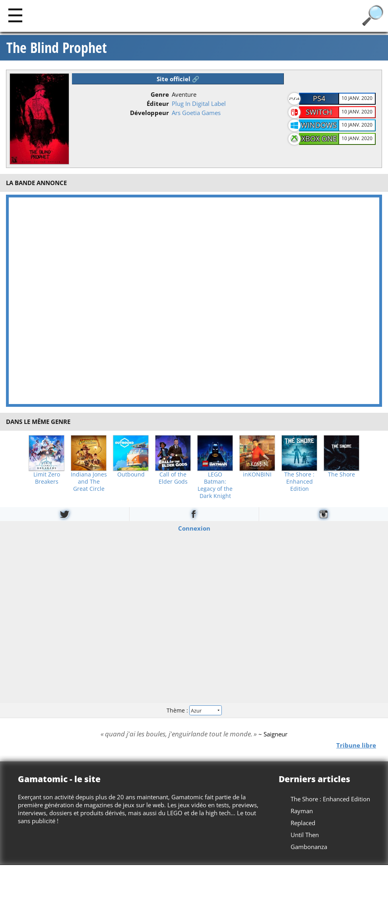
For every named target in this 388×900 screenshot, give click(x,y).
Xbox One (319, 138)
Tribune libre (356, 745)
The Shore (341, 474)
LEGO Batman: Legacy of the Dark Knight (215, 485)
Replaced (303, 823)
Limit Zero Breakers (46, 478)
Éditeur (158, 103)
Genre (160, 94)
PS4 (319, 98)
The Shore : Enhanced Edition (299, 481)
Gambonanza (309, 847)
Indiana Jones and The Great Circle (89, 481)
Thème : (194, 710)
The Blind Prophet (56, 48)
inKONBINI (257, 474)
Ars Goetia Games (196, 113)
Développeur (149, 113)
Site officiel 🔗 (178, 79)
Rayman (302, 811)
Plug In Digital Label (199, 103)
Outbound (131, 474)
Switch (319, 112)
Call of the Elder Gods (173, 478)
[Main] (15, 15)
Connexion (194, 528)
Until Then (305, 835)
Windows (319, 125)
